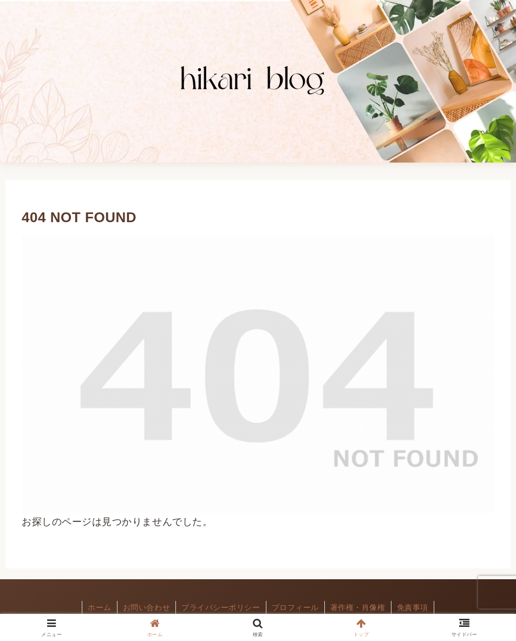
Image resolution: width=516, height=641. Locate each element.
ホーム (100, 607)
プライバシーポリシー (220, 607)
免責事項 (412, 607)
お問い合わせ (146, 607)
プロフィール (295, 607)
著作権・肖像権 (358, 607)
